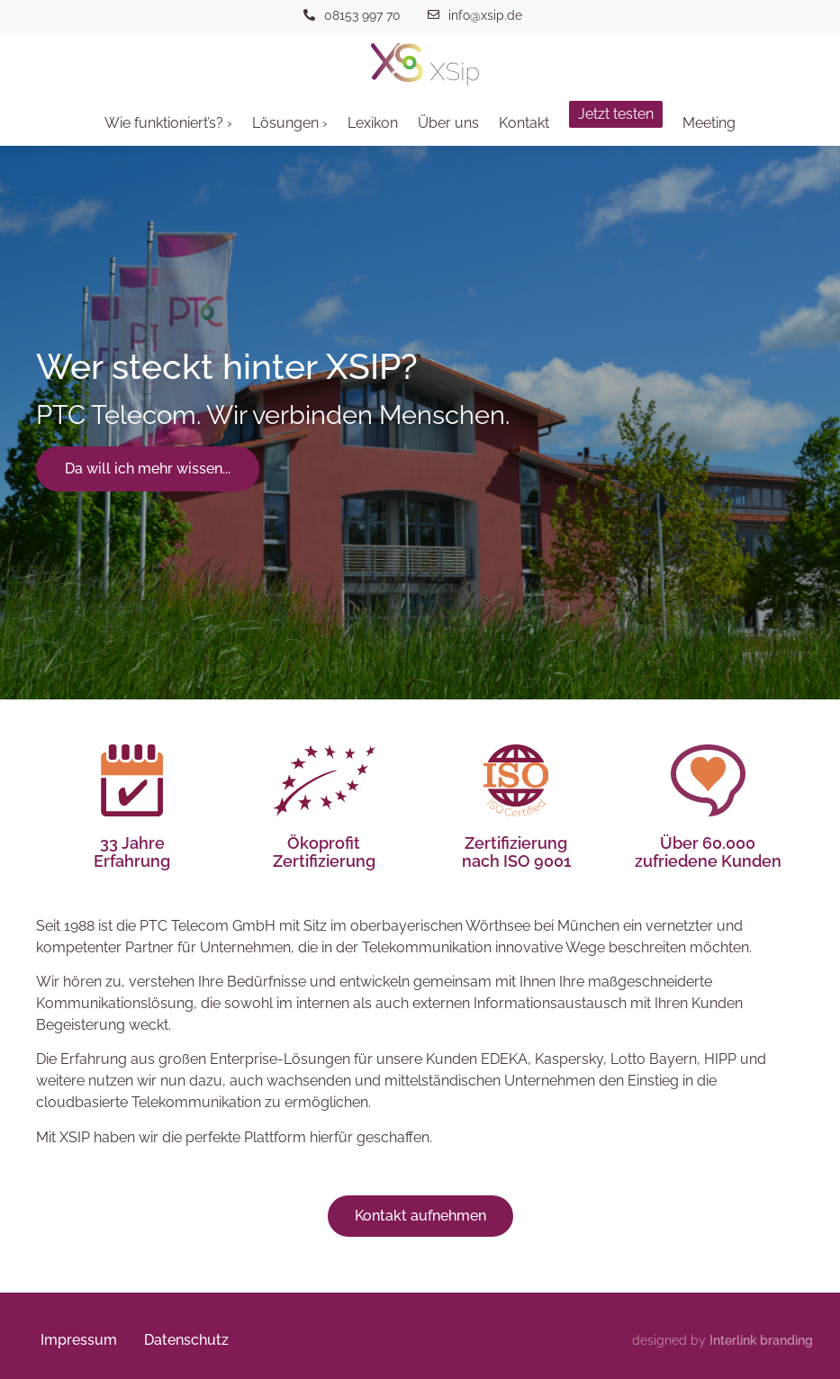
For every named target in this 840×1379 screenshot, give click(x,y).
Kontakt (524, 122)
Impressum (79, 1339)
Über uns (448, 122)
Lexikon (373, 122)
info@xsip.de (485, 15)
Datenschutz (186, 1339)
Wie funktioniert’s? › (168, 122)
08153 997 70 (362, 15)
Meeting (709, 122)
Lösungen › (290, 122)
